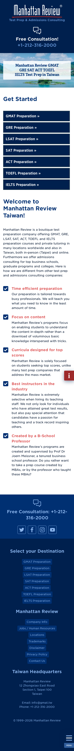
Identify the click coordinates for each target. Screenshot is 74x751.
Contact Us (37, 660)
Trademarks (37, 641)
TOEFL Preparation (21, 173)
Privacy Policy (37, 654)
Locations (37, 634)
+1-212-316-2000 (37, 45)
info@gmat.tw (42, 702)
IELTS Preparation (21, 185)
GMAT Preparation (21, 116)
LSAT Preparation (20, 139)
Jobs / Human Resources (37, 628)
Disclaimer (37, 647)
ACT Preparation (19, 162)
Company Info (37, 621)
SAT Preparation (19, 150)
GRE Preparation (20, 127)
